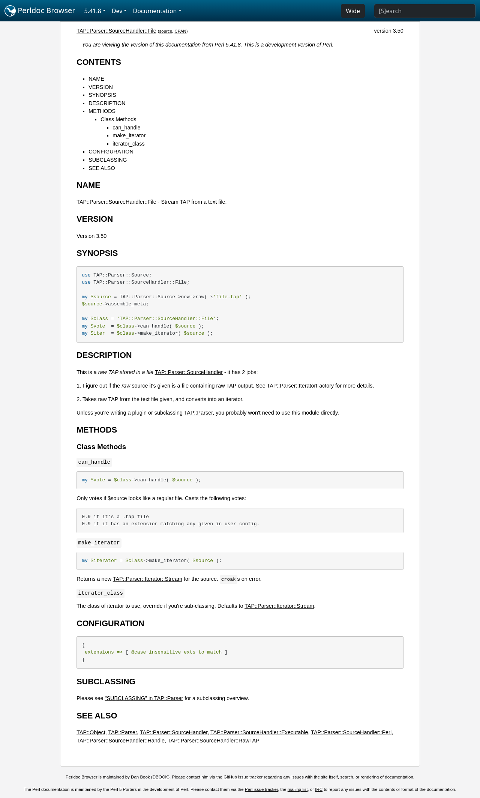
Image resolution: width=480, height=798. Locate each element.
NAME (96, 79)
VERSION (100, 87)
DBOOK (160, 777)
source (165, 31)
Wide (353, 11)
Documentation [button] (155, 11)
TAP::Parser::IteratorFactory (300, 386)
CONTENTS (98, 62)
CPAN (180, 31)
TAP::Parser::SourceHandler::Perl (351, 732)
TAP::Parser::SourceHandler (189, 372)
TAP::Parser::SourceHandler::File (116, 31)
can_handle (126, 128)
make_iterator (129, 135)
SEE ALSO (101, 168)
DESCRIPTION (106, 103)
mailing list (298, 789)
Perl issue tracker (261, 789)
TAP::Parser (198, 413)
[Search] (425, 11)
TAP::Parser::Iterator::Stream (147, 579)
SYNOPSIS (102, 95)
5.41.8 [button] (92, 11)
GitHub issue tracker (243, 777)
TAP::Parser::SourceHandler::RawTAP (214, 741)
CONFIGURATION (111, 152)
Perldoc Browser (39, 11)
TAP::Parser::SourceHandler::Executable (259, 732)
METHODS (102, 111)
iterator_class (128, 144)
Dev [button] (117, 11)
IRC (318, 789)
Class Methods (118, 119)
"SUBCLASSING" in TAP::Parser (144, 698)
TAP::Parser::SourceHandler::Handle (120, 741)
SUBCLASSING (107, 160)
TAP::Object (90, 732)
